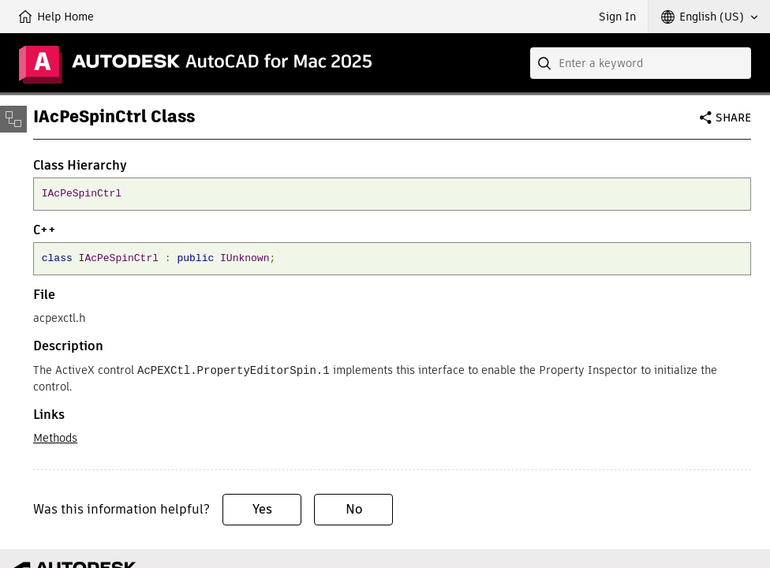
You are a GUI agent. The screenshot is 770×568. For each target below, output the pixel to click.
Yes (262, 508)
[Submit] (546, 63)
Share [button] (733, 117)
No (354, 508)
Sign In (617, 16)
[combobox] (640, 63)
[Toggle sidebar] (13, 119)
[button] (709, 16)
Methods (55, 437)
